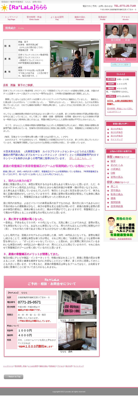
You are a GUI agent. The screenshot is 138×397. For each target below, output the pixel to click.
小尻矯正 (116, 169)
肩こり (114, 186)
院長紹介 (52, 366)
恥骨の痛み (117, 194)
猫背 (113, 161)
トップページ (8, 366)
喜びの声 (68, 366)
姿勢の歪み (117, 177)
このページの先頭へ (13, 377)
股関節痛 (116, 202)
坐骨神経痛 (117, 206)
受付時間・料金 (21, 366)
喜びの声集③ (117, 136)
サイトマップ (79, 366)
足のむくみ (117, 165)
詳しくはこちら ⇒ (80, 158)
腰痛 (113, 198)
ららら (30, 8)
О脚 (113, 173)
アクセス (60, 366)
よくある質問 (33, 366)
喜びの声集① (117, 129)
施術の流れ (43, 366)
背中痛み (116, 190)
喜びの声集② (117, 132)
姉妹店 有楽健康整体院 (121, 239)
